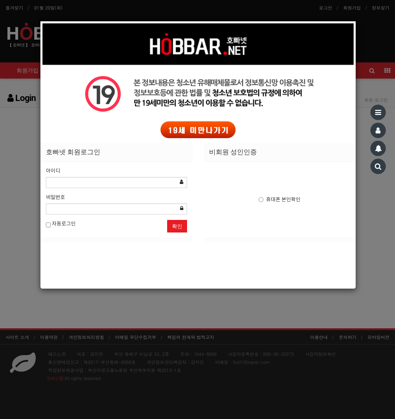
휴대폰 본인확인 (280, 200)
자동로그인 (61, 224)
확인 (177, 226)
